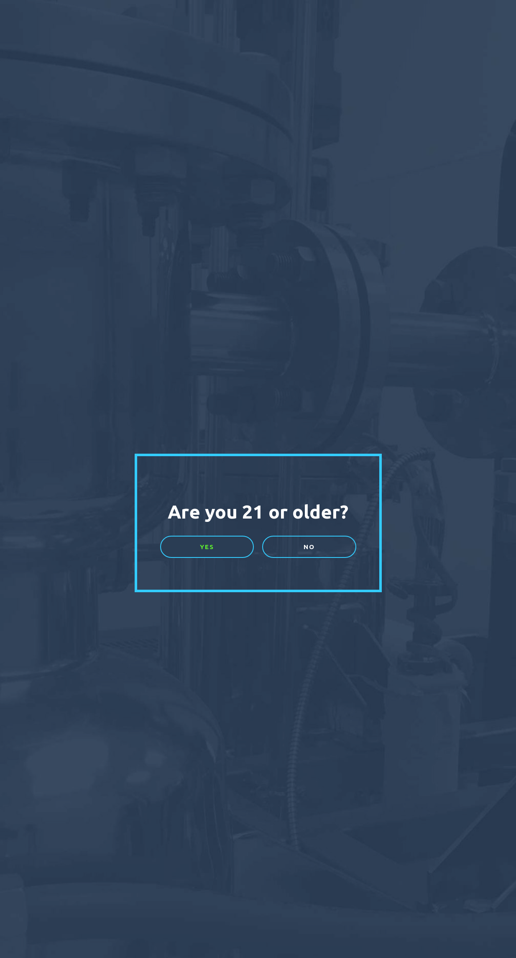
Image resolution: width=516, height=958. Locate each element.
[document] (258, 479)
